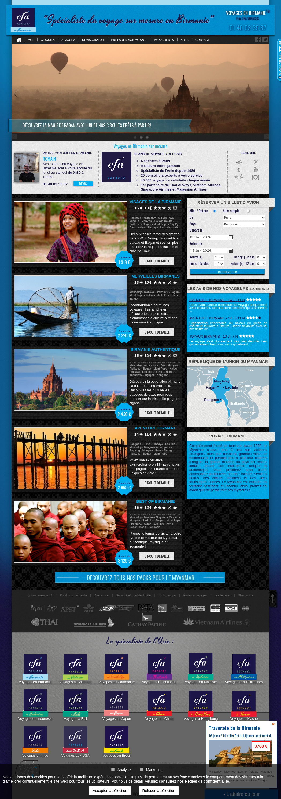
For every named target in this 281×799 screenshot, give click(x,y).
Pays (192, 223)
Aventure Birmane (155, 428)
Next (265, 115)
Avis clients (164, 39)
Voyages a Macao (244, 705)
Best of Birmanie (155, 501)
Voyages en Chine (159, 705)
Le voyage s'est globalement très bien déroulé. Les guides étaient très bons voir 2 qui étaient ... (228, 343)
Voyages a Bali (75, 705)
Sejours (68, 39)
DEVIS (83, 183)
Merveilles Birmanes (155, 276)
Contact (202, 39)
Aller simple (231, 211)
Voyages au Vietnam (75, 668)
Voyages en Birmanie (35, 668)
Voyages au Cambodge (116, 668)
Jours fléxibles (199, 263)
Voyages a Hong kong (201, 705)
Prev (16, 115)
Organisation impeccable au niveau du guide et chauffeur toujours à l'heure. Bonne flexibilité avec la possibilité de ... (228, 326)
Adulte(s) (195, 257)
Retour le (195, 243)
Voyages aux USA (75, 741)
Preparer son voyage (129, 39)
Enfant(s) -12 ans (242, 263)
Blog (185, 39)
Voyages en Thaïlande (159, 668)
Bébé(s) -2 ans (244, 257)
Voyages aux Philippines (244, 668)
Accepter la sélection (110, 791)
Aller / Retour (198, 211)
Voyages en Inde (35, 741)
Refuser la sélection (158, 791)
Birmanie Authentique (155, 349)
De (191, 217)
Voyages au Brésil (117, 741)
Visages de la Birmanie (156, 201)
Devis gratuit (93, 39)
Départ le (195, 230)
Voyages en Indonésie (35, 705)
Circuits (48, 39)
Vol (31, 39)
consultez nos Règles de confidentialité (194, 781)
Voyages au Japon (116, 705)
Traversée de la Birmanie (234, 727)
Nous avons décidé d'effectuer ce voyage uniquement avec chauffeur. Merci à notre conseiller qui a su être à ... (228, 308)
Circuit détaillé (157, 261)
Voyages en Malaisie (201, 668)
